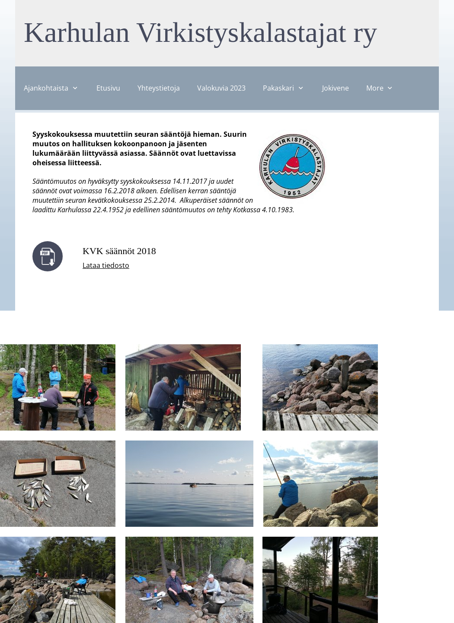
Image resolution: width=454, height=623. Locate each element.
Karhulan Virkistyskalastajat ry (200, 32)
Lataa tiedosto (106, 265)
